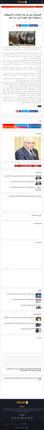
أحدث (41, 116)
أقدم (3, 116)
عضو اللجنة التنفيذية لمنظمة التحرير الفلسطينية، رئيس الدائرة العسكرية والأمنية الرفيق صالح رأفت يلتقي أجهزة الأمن (24, 369)
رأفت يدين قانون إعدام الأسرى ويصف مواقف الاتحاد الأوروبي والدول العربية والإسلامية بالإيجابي (24, 266)
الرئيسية (26, 427)
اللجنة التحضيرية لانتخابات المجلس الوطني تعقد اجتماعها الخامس (22, 187)
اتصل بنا (17, 427)
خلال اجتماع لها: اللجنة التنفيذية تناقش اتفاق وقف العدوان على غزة (22, 181)
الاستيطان (32, 11)
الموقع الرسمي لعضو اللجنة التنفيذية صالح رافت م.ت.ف (12, 424)
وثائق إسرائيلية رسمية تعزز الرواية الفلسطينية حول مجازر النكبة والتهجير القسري (19, 323)
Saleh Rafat (39, 266)
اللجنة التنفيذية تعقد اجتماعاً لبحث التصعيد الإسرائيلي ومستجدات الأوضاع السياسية (19, 176)
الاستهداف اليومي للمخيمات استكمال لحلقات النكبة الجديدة (23, 299)
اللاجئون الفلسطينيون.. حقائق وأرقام (28, 305)
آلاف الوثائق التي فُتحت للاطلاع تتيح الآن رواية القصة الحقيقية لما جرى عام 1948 (20, 317)
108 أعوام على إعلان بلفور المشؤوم (28, 328)
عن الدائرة (22, 427)
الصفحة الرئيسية (38, 11)
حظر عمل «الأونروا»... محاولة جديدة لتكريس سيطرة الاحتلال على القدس (21, 294)
